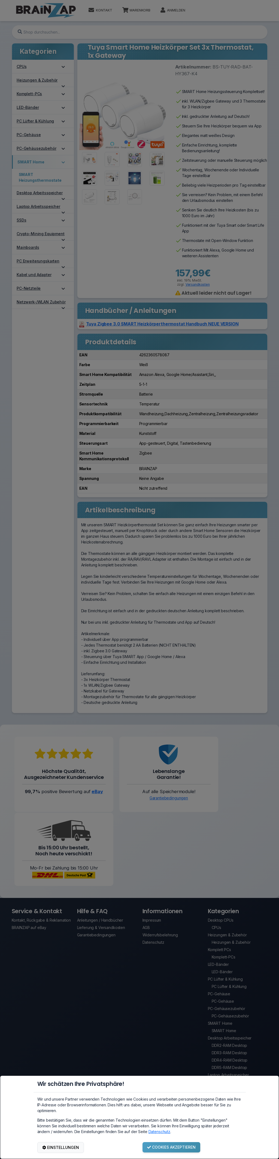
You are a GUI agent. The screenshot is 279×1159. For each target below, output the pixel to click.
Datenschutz (159, 1131)
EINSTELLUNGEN (60, 1147)
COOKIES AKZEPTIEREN (171, 1147)
